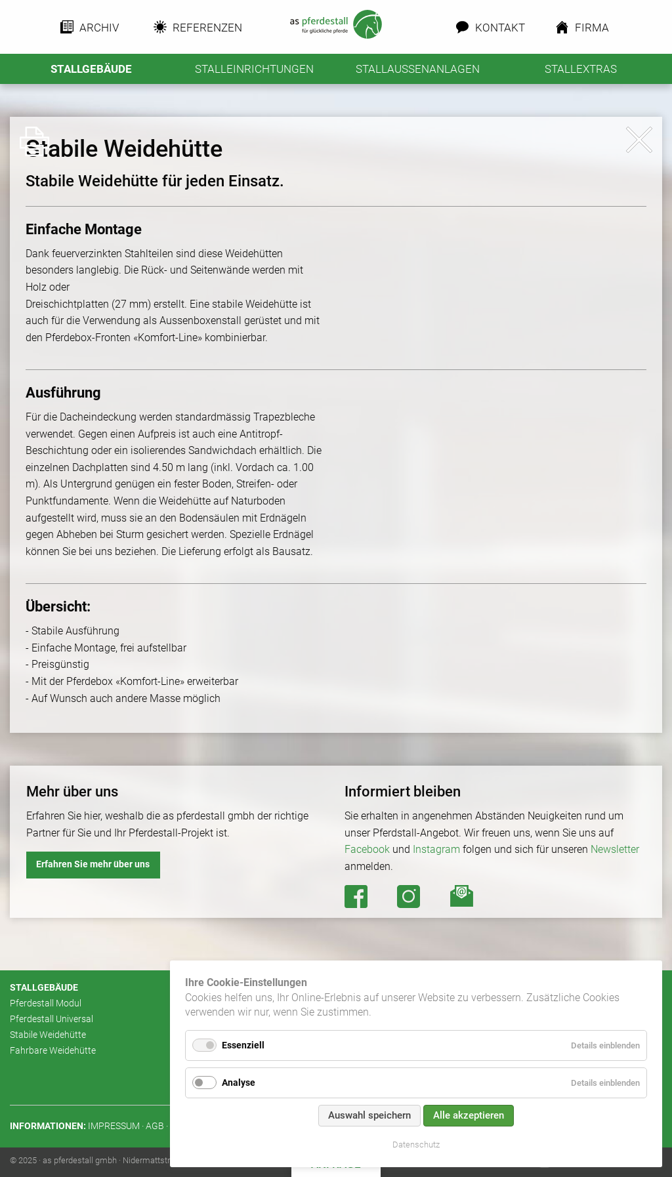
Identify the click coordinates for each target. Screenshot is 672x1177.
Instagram (436, 849)
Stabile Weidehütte (48, 1035)
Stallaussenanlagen (418, 68)
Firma (591, 27)
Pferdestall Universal (51, 1019)
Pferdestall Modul (45, 1003)
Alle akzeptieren (468, 1115)
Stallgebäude (91, 68)
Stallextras (581, 68)
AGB (155, 1126)
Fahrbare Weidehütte (53, 1050)
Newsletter (615, 849)
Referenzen (203, 27)
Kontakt (498, 27)
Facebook (367, 849)
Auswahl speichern (369, 1115)
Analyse (238, 1082)
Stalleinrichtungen (254, 68)
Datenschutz (416, 1144)
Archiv (98, 27)
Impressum (114, 1126)
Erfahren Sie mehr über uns (93, 864)
